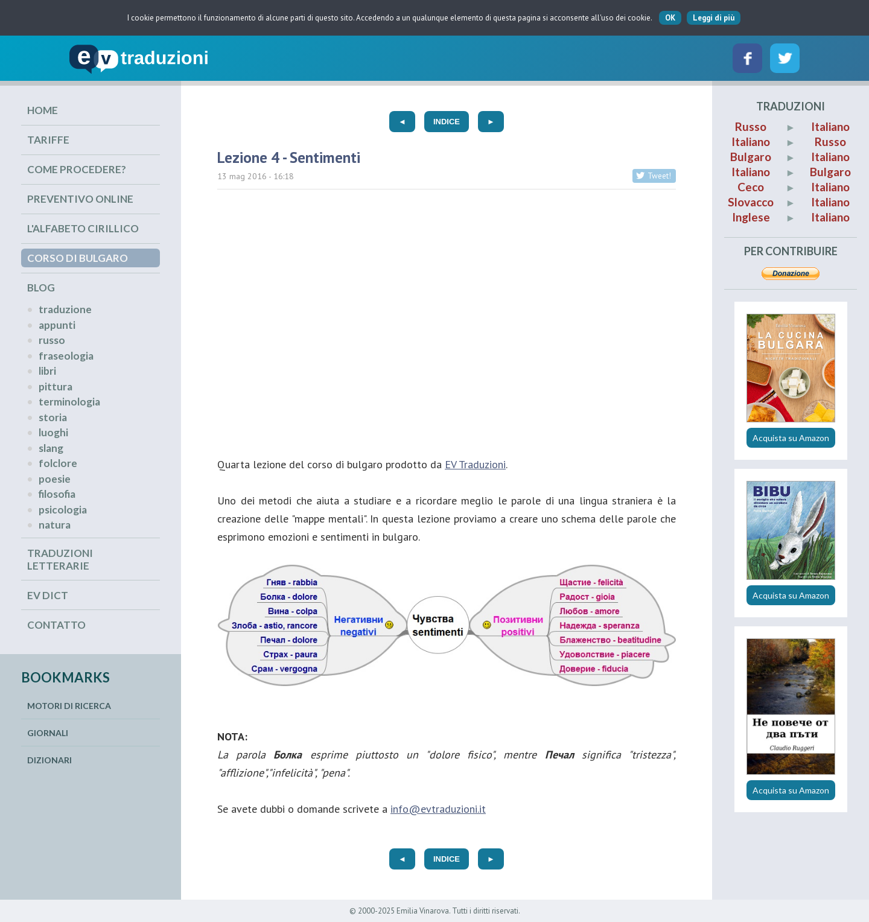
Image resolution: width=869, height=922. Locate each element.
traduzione (65, 309)
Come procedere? (76, 169)
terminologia (69, 401)
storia (53, 417)
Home (42, 110)
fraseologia (66, 355)
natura (55, 524)
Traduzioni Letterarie (60, 559)
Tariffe (48, 139)
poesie (55, 478)
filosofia (57, 494)
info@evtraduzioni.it (438, 809)
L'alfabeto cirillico (83, 228)
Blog (41, 287)
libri (47, 370)
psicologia (63, 509)
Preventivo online (80, 198)
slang (51, 448)
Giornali (47, 733)
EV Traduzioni (475, 464)
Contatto (56, 624)
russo (52, 340)
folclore (58, 463)
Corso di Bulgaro (77, 258)
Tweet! (659, 175)
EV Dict (47, 595)
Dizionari (49, 760)
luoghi (53, 432)
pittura (55, 386)
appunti (57, 325)
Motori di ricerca (69, 706)
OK (670, 18)
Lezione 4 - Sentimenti (288, 157)
